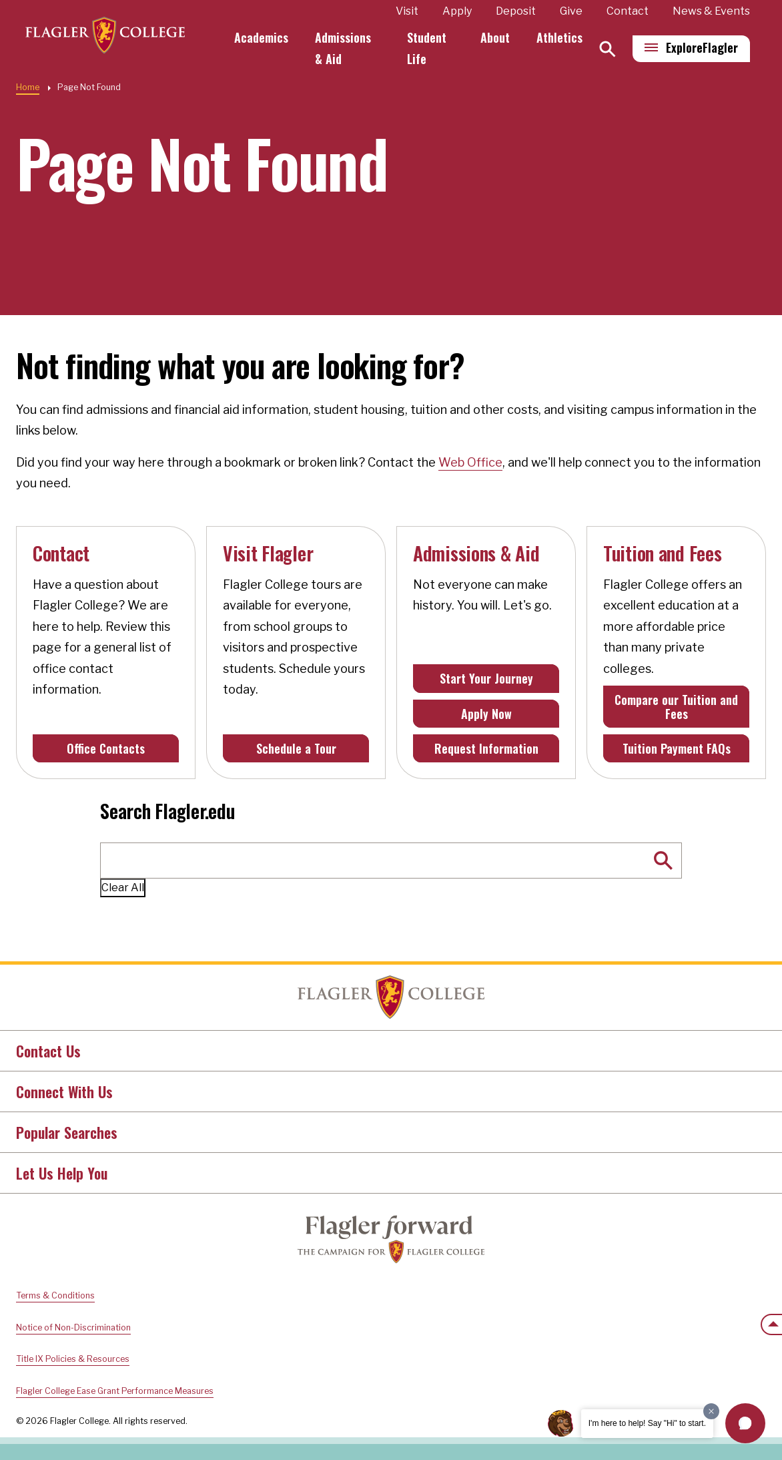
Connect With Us (64, 1091)
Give (571, 11)
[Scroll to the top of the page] (771, 1324)
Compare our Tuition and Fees (676, 706)
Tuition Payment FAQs (677, 748)
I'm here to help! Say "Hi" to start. (647, 1423)
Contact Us (48, 1050)
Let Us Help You (61, 1173)
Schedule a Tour (296, 748)
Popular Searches (66, 1132)
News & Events (711, 11)
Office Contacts (106, 748)
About (495, 37)
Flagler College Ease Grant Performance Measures (115, 1391)
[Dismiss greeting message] (711, 1411)
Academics (270, 37)
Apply (457, 11)
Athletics (559, 37)
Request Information (486, 748)
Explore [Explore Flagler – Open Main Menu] (702, 47)
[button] (745, 1423)
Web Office (470, 462)
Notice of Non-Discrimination (73, 1327)
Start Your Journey (486, 678)
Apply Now (486, 713)
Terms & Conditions (55, 1295)
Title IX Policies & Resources (72, 1359)
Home (27, 87)
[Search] (607, 49)
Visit (407, 11)
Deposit (516, 11)
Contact (628, 11)
